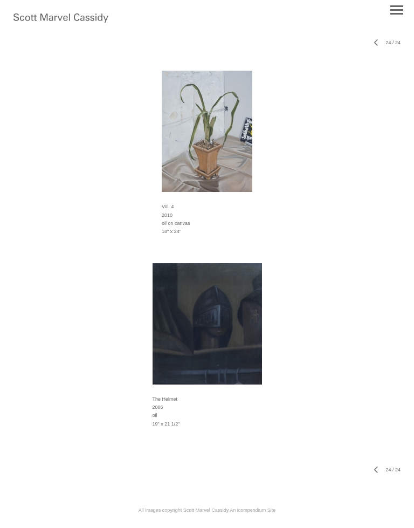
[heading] (60, 20)
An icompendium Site (252, 510)
